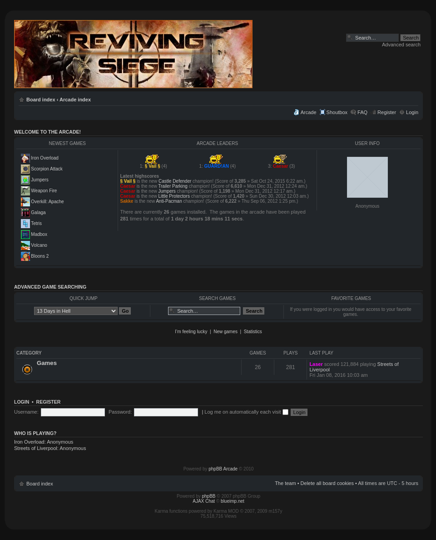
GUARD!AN (216, 166)
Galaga (38, 212)
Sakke (127, 201)
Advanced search (401, 44)
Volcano (39, 245)
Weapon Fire (44, 190)
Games (47, 363)
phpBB (209, 496)
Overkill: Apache (47, 201)
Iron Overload (45, 157)
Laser (315, 364)
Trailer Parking (173, 186)
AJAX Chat (204, 501)
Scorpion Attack (46, 168)
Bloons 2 (40, 256)
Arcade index (75, 99)
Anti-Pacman (169, 201)
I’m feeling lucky (191, 331)
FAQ (362, 112)
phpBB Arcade (223, 468)
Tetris (36, 223)
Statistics (253, 331)
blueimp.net (232, 501)
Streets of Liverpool (35, 448)
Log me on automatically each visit (246, 412)
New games (225, 331)
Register (386, 112)
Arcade (309, 112)
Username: (26, 412)
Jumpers (39, 179)
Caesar (280, 166)
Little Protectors (173, 196)
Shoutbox (337, 112)
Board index (40, 99)
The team (285, 483)
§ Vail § (152, 166)
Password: (120, 412)
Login (412, 112)
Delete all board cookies (327, 483)
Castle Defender (175, 181)
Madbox (39, 234)
